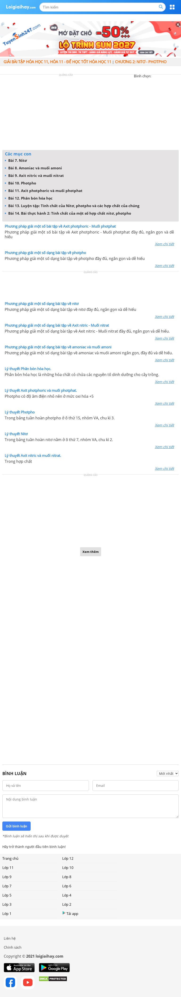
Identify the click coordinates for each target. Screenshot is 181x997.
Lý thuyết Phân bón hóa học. (28, 368)
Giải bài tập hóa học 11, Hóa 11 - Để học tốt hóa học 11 (57, 61)
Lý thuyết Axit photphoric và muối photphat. (41, 390)
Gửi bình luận (16, 826)
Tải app (70, 913)
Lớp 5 (7, 895)
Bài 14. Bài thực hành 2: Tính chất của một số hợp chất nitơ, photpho (68, 213)
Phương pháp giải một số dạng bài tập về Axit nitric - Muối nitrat (57, 325)
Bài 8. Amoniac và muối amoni (33, 168)
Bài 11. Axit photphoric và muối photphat (43, 190)
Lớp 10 (68, 867)
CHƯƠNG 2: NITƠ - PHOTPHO (140, 61)
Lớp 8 (66, 876)
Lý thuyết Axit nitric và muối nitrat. (33, 455)
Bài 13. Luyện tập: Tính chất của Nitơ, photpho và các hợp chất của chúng (72, 205)
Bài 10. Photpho (20, 183)
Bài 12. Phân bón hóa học (29, 198)
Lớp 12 (68, 858)
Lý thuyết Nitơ (16, 433)
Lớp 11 (8, 867)
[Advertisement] (90, 113)
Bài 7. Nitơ (16, 160)
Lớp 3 (7, 904)
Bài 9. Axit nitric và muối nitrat (34, 175)
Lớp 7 (7, 886)
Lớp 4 (66, 895)
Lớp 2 (66, 904)
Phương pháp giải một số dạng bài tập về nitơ (41, 303)
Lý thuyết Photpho (20, 412)
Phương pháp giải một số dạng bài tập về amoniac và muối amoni (58, 347)
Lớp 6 (66, 886)
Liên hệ (10, 938)
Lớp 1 (7, 913)
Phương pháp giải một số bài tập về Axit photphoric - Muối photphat (60, 226)
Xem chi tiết (164, 244)
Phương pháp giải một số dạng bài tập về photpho (45, 252)
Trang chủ (10, 858)
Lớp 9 (7, 876)
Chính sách (12, 947)
